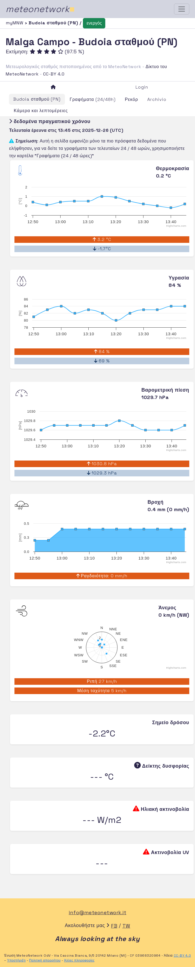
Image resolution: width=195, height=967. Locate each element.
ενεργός (94, 23)
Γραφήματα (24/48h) (92, 99)
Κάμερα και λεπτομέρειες (41, 110)
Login (142, 87)
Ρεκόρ (131, 99)
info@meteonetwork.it (97, 912)
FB (114, 926)
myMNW (15, 23)
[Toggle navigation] (181, 9)
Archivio (156, 99)
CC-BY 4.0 (54, 74)
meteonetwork (40, 9)
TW (126, 926)
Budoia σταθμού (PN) (37, 99)
